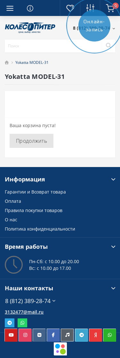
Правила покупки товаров (33, 210)
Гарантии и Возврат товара (35, 192)
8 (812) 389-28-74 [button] (30, 301)
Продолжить (31, 140)
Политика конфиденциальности (40, 229)
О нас (11, 220)
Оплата (13, 201)
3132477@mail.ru (24, 312)
